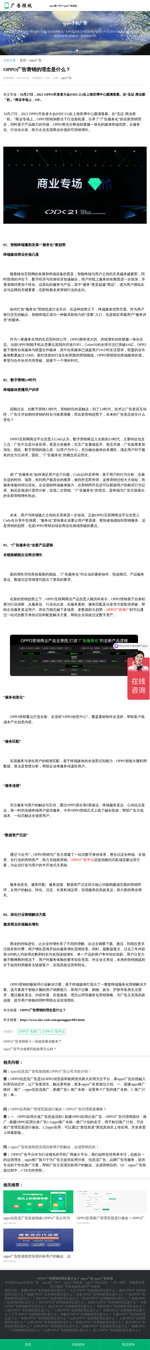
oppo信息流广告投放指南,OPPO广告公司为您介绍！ (50, 1071)
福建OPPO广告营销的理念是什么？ (51, 1294)
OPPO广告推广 (29, 1031)
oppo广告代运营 (96, 1282)
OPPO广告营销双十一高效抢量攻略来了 (32, 1041)
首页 (23, 60)
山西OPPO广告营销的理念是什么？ (51, 1322)
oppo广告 (35, 60)
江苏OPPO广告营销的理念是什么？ (29, 1310)
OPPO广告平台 (54, 1031)
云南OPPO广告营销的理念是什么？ (68, 1330)
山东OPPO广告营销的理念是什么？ (94, 1318)
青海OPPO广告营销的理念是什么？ (45, 1318)
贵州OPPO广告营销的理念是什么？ (106, 1298)
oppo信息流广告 (28, 1282)
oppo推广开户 (51, 1282)
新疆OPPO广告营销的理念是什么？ (106, 1326)
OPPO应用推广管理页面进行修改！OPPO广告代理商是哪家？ (58, 1109)
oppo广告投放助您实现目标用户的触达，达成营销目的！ (54, 1147)
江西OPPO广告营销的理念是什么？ (78, 1310)
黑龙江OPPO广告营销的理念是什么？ (113, 1302)
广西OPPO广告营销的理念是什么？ (57, 1298)
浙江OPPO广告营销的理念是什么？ (117, 1330)
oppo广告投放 (73, 1282)
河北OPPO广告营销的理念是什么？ (63, 1302)
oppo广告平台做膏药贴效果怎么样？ (29, 1049)
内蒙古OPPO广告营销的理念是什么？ (86, 1314)
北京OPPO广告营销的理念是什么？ (94, 1290)
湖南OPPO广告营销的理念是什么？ (121, 1306)
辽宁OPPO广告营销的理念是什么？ (36, 1314)
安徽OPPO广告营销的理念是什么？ (45, 1290)
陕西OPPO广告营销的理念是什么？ (100, 1322)
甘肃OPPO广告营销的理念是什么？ (100, 1294)
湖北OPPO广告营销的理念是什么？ (72, 1306)
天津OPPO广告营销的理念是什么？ (57, 1326)
